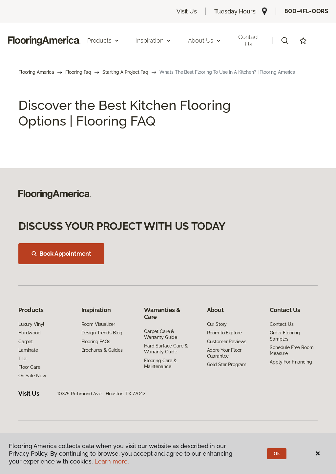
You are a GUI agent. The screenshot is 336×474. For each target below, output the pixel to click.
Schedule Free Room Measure (291, 350)
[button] (284, 40)
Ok (277, 453)
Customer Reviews (227, 341)
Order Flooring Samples (285, 335)
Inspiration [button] (153, 40)
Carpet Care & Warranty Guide (160, 334)
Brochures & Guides (102, 350)
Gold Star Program (227, 364)
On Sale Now (32, 375)
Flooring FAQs (95, 341)
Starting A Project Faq (125, 72)
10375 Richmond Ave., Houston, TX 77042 (101, 393)
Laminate (28, 350)
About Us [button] (204, 40)
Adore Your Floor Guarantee (224, 353)
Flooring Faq (78, 72)
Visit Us (187, 11)
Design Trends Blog (101, 332)
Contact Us (248, 40)
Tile (22, 358)
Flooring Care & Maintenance (160, 363)
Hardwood (29, 332)
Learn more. (111, 461)
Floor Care (29, 367)
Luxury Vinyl (31, 324)
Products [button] (103, 40)
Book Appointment (61, 253)
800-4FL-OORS (306, 11)
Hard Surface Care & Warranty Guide (166, 348)
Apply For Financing (291, 362)
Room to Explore (224, 332)
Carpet (25, 341)
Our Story (217, 324)
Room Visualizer (98, 324)
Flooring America (36, 72)
